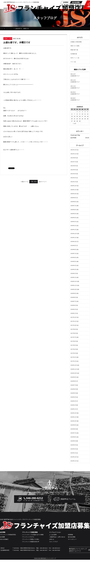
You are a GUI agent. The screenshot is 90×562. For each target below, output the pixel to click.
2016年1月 (73, 409)
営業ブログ (73, 45)
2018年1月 (73, 313)
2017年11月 (74, 321)
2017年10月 (74, 325)
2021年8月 (73, 157)
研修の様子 (73, 49)
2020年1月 (73, 229)
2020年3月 (73, 221)
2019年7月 (73, 253)
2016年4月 (73, 397)
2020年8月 (73, 201)
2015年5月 (73, 441)
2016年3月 (73, 401)
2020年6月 (73, 209)
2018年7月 (73, 301)
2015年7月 (73, 433)
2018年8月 (73, 297)
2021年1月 (73, 181)
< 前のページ (20, 181)
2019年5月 (73, 261)
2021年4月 (73, 173)
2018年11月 (74, 285)
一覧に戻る (33, 181)
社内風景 (73, 53)
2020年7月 (73, 205)
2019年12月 (74, 233)
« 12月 (74, 123)
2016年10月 (74, 373)
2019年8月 (73, 249)
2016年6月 (73, 389)
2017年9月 (73, 329)
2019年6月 (73, 257)
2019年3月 (73, 269)
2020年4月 (73, 217)
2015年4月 (73, 445)
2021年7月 (73, 161)
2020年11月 (74, 189)
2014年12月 (74, 457)
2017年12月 (74, 317)
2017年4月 (73, 349)
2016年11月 (74, 369)
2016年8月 (73, 381)
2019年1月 (73, 277)
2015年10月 (74, 421)
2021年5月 (73, 169)
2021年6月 (73, 165)
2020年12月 (74, 185)
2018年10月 (74, 289)
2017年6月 (73, 341)
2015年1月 (73, 453)
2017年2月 (73, 357)
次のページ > (47, 181)
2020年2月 (73, 225)
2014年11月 (74, 461)
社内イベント (74, 57)
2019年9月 (73, 245)
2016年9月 (73, 377)
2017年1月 (73, 361)
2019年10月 (74, 241)
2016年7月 (73, 385)
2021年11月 (74, 153)
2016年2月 (73, 405)
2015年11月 (74, 417)
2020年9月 (73, 197)
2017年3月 (73, 353)
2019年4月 (73, 265)
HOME (1, 28)
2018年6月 (73, 305)
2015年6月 (73, 437)
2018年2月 (73, 309)
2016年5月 (73, 393)
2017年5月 (73, 345)
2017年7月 (73, 337)
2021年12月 (74, 149)
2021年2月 (73, 177)
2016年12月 (74, 365)
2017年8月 (73, 333)
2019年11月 (74, 237)
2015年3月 (73, 449)
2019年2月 (73, 273)
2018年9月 (73, 293)
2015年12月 (74, 413)
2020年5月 (73, 213)
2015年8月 (73, 429)
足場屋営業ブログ (75, 76)
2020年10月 (74, 193)
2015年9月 (73, 425)
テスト (72, 61)
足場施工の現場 (75, 41)
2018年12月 (74, 281)
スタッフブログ (10, 28)
